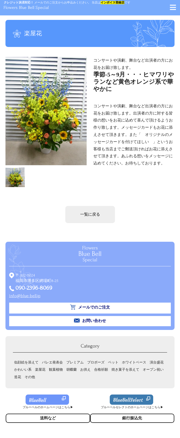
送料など (48, 418)
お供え (85, 369)
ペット (113, 362)
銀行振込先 (132, 418)
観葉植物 (56, 369)
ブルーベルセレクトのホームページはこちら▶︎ (132, 407)
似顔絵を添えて (26, 362)
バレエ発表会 (52, 362)
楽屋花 (40, 369)
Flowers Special (90, 254)
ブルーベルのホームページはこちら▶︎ (48, 407)
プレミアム (75, 362)
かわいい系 (23, 369)
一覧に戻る (90, 214)
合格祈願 (101, 369)
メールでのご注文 (94, 307)
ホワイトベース (134, 362)
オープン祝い (153, 369)
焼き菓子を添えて (125, 369)
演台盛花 (157, 362)
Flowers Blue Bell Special (26, 7)
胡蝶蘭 (71, 369)
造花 (17, 377)
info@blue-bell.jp (24, 295)
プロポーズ (96, 362)
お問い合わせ (94, 321)
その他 (30, 377)
